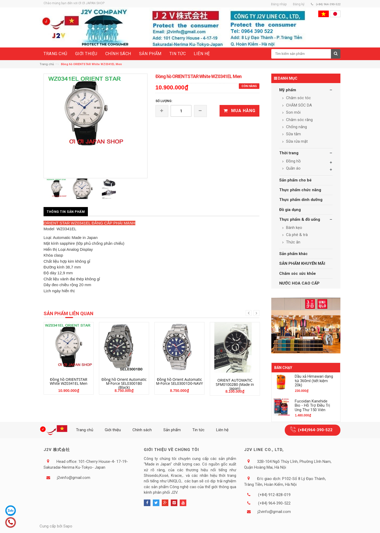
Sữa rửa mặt (296, 141)
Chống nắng (296, 126)
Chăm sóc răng (299, 119)
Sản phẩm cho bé (295, 180)
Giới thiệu (113, 430)
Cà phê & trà (296, 234)
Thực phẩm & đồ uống (299, 219)
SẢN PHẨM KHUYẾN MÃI (302, 263)
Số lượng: (163, 101)
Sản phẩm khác (293, 253)
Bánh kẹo (293, 227)
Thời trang (288, 153)
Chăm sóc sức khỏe (297, 273)
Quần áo (293, 168)
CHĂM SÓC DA (298, 105)
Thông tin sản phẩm (66, 212)
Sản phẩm (172, 430)
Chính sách (142, 430)
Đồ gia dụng (290, 209)
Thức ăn (292, 242)
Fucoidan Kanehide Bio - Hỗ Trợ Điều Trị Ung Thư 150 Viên (312, 405)
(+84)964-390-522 (315, 430)
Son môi (293, 112)
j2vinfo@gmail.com (73, 477)
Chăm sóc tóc (298, 97)
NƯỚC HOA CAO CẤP (299, 283)
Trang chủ (47, 64)
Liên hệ (222, 430)
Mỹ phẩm (287, 90)
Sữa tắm (293, 134)
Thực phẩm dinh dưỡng (300, 199)
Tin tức (198, 430)
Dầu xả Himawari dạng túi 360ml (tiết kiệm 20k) (314, 380)
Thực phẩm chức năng (300, 190)
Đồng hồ (293, 161)
